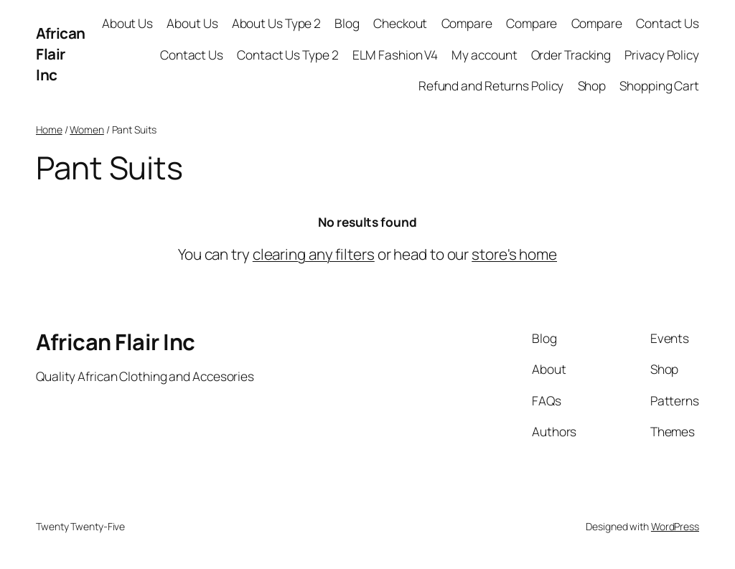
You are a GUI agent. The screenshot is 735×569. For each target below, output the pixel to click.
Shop (592, 85)
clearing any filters (314, 254)
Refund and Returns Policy (491, 85)
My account (484, 54)
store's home (514, 254)
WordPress (675, 526)
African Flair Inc (60, 54)
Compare (466, 23)
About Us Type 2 (277, 23)
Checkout (400, 23)
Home (49, 129)
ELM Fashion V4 (395, 54)
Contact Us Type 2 (287, 54)
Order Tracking (571, 54)
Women (87, 129)
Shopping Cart (659, 85)
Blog (347, 23)
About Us (127, 23)
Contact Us (667, 23)
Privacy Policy (661, 54)
